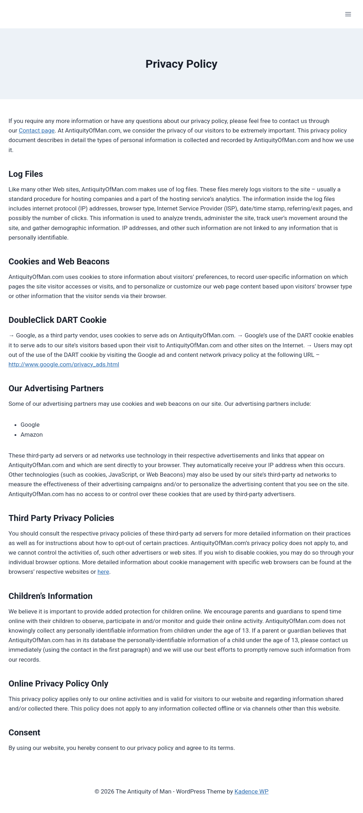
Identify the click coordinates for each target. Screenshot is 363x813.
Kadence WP (252, 791)
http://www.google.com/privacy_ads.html (64, 364)
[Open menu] (347, 14)
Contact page (37, 130)
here (103, 571)
